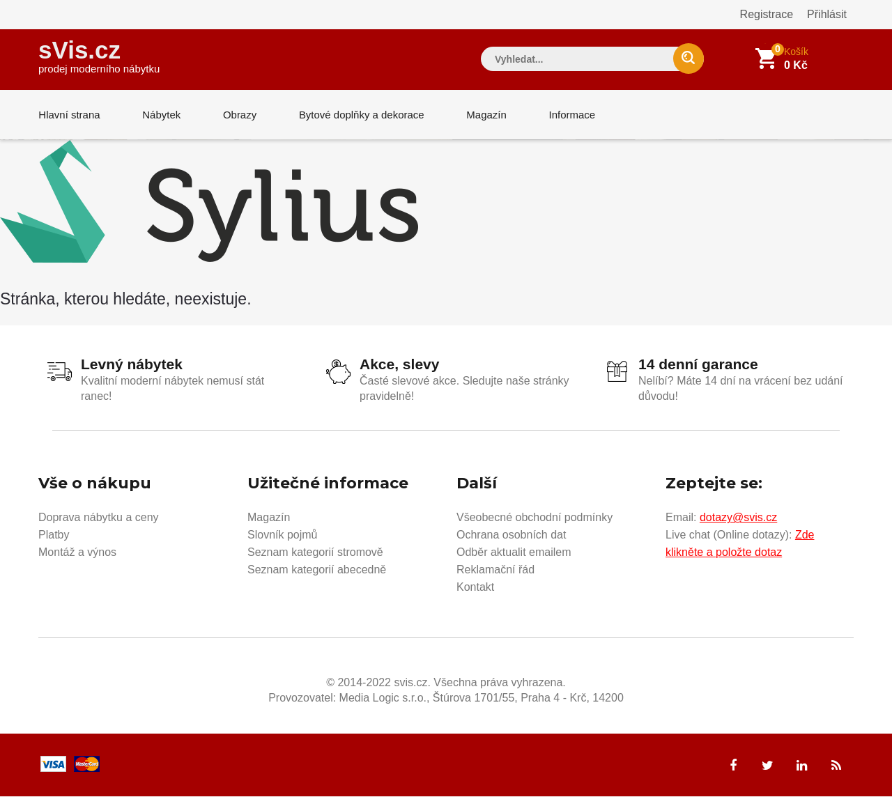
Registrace (766, 14)
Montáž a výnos (77, 553)
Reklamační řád (495, 570)
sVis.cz (99, 55)
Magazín (485, 115)
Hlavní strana (69, 115)
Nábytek (160, 115)
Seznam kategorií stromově (315, 553)
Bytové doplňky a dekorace (360, 115)
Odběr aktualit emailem (513, 553)
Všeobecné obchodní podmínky (534, 518)
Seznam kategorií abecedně (316, 570)
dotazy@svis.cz (738, 518)
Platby (53, 535)
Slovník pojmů (282, 535)
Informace (569, 115)
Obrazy (238, 115)
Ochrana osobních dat (511, 535)
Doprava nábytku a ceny (98, 518)
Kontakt (475, 588)
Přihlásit (827, 14)
